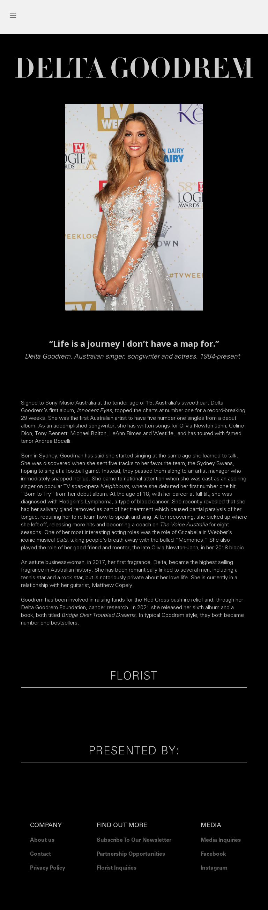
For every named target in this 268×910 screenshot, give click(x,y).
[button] (134, 15)
